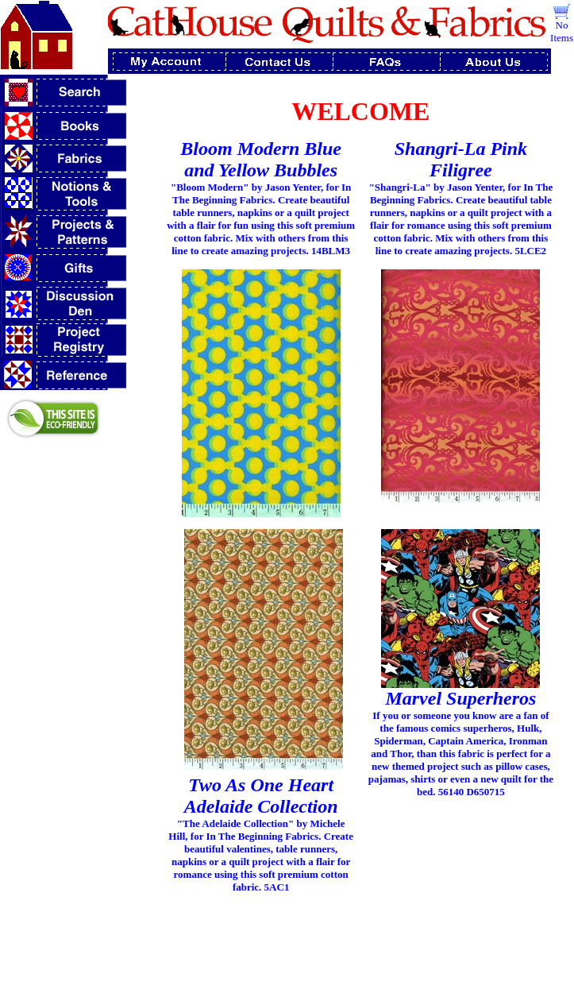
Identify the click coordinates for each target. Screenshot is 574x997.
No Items (561, 31)
